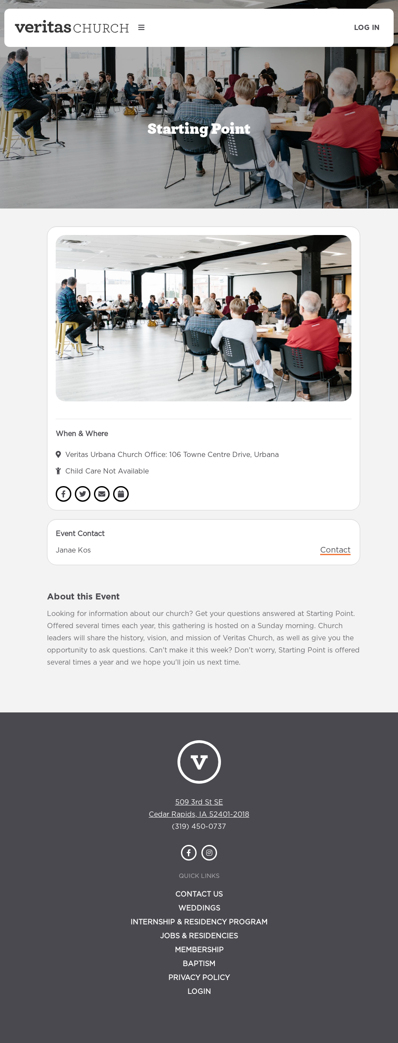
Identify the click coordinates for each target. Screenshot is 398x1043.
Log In (367, 27)
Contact (335, 550)
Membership (199, 950)
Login (199, 991)
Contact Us (199, 894)
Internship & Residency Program (199, 922)
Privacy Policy (199, 977)
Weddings (199, 908)
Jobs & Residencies (199, 936)
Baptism (199, 963)
